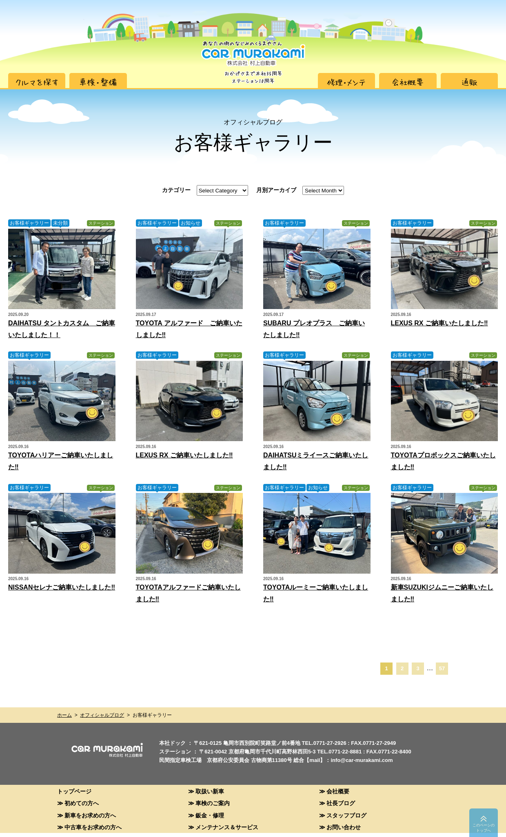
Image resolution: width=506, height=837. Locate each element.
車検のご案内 (212, 803)
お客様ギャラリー (29, 223)
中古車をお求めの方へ (93, 827)
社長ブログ (340, 803)
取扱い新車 (209, 791)
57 (442, 668)
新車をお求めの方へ (90, 815)
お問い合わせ (343, 827)
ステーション (101, 223)
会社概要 (337, 791)
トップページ (74, 791)
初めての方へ (81, 803)
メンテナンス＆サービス (226, 827)
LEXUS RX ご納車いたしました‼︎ (439, 323)
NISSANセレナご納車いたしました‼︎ (61, 587)
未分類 (60, 223)
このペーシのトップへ (484, 828)
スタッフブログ (346, 815)
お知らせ (190, 223)
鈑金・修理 (209, 815)
